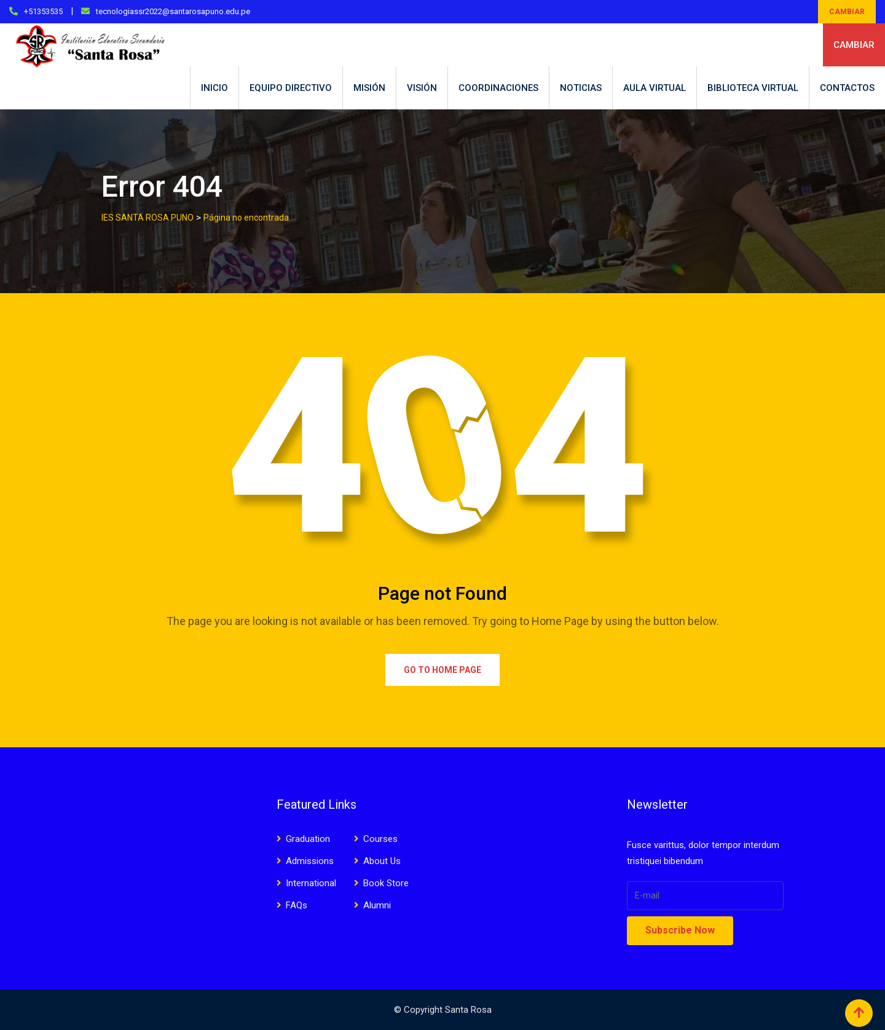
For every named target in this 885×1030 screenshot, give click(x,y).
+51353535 (43, 11)
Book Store (386, 883)
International (311, 883)
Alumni (377, 905)
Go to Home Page (442, 670)
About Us (382, 861)
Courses (380, 838)
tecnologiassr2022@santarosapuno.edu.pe (173, 11)
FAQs (296, 905)
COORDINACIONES (498, 87)
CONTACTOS (847, 87)
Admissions (310, 861)
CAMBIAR (847, 11)
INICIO (214, 87)
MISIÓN (369, 87)
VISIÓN (422, 87)
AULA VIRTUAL (654, 87)
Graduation (308, 838)
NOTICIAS (581, 87)
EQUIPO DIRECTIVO (291, 87)
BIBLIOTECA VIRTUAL (752, 87)
